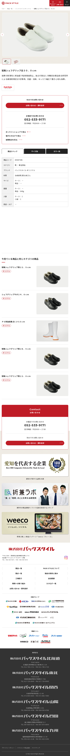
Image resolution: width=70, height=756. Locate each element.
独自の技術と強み (51, 573)
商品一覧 (9, 9)
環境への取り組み (18, 583)
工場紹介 (18, 578)
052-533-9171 (35, 119)
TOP (3, 9)
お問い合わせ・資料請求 (19, 588)
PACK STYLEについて (51, 568)
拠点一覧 (18, 573)
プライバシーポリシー (8, 748)
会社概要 (51, 578)
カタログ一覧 (51, 583)
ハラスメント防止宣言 (23, 748)
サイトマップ (36, 748)
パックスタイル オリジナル (23, 9)
